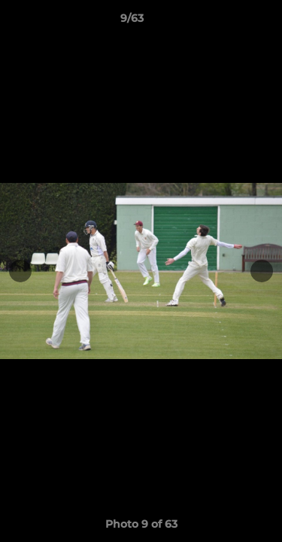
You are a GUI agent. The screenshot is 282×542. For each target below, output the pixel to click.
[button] (228, 22)
